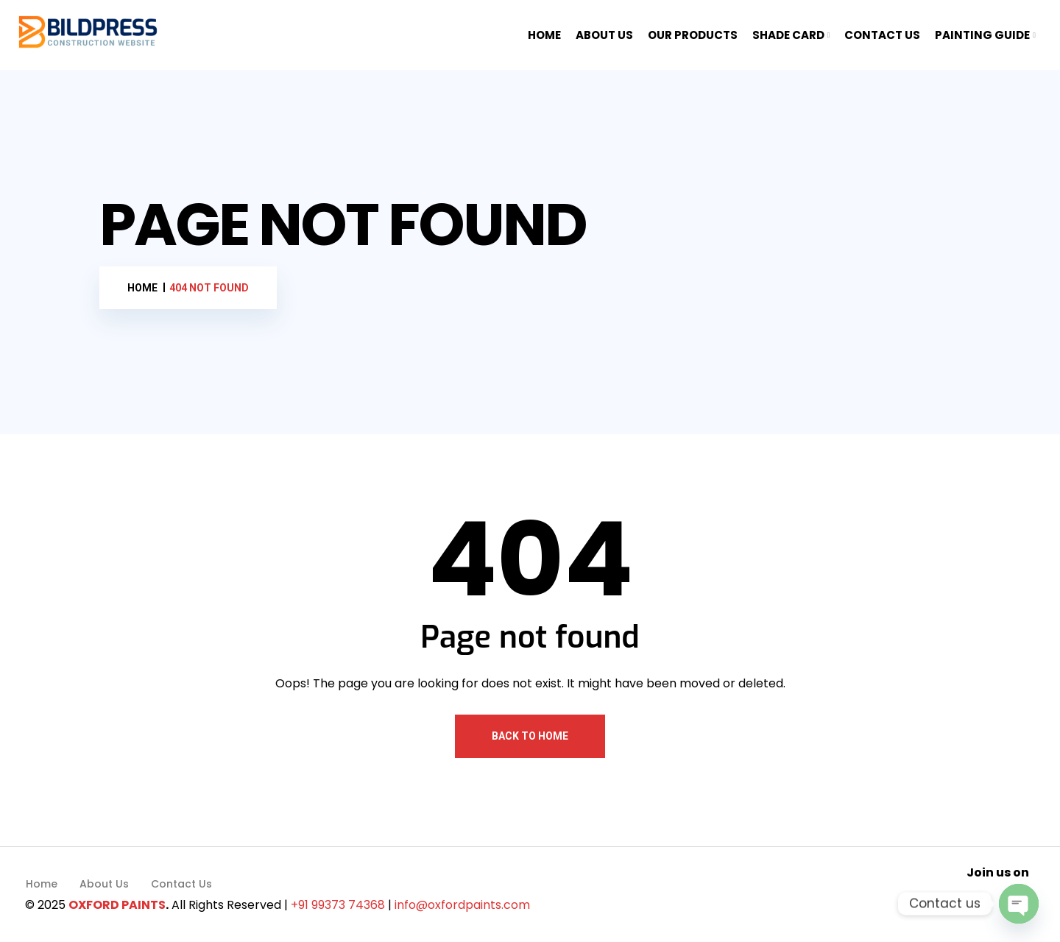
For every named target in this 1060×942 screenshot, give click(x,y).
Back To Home (530, 736)
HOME (544, 35)
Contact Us (181, 884)
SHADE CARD (788, 35)
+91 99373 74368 (338, 904)
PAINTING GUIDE (982, 35)
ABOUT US (604, 35)
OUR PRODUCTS (693, 35)
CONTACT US (882, 35)
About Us (104, 884)
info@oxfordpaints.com (462, 904)
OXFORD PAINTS (117, 904)
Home (41, 884)
